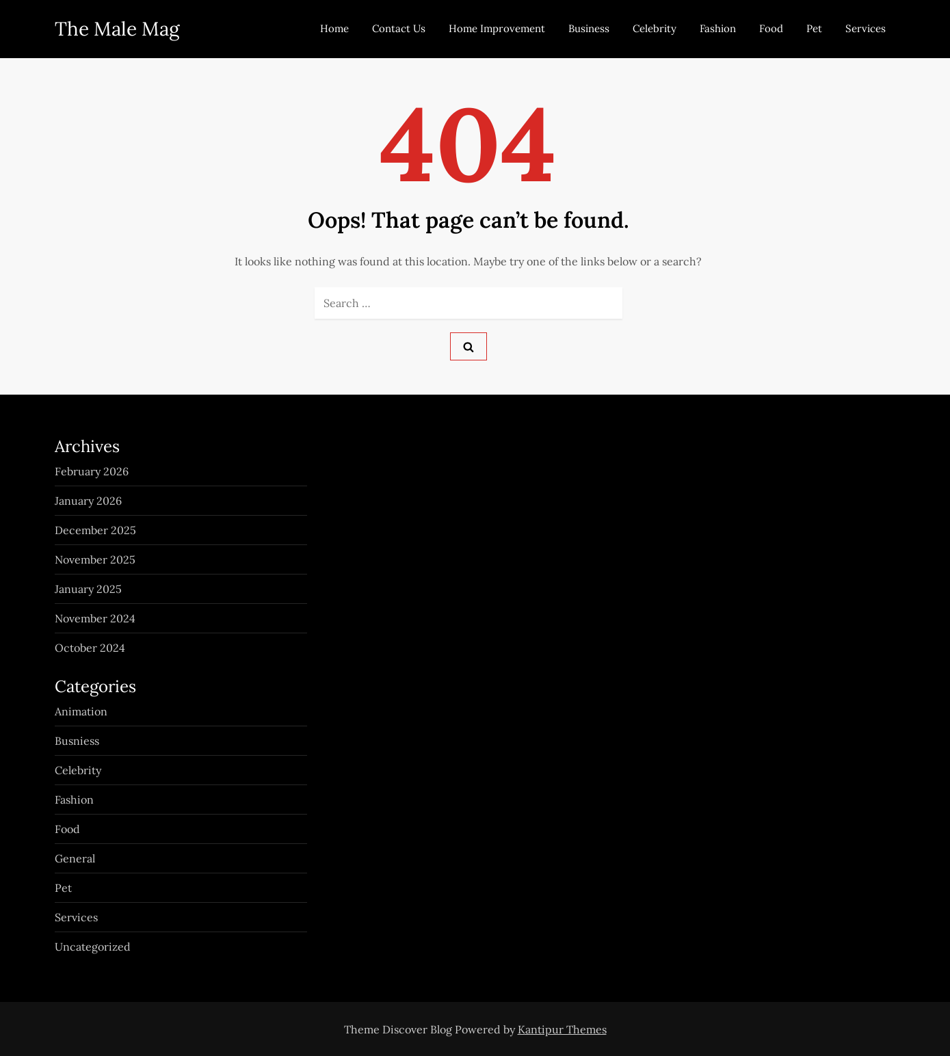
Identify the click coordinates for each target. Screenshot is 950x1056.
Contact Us (398, 28)
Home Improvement (497, 28)
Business (588, 28)
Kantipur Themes (562, 1029)
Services (865, 28)
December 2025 (95, 530)
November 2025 (95, 559)
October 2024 (90, 648)
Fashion (718, 28)
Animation (81, 711)
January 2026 (88, 500)
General (75, 858)
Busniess (77, 741)
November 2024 (95, 618)
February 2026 (92, 471)
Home (334, 28)
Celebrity (654, 28)
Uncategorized (93, 946)
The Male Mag (117, 28)
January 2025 (88, 589)
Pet (814, 28)
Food (771, 28)
